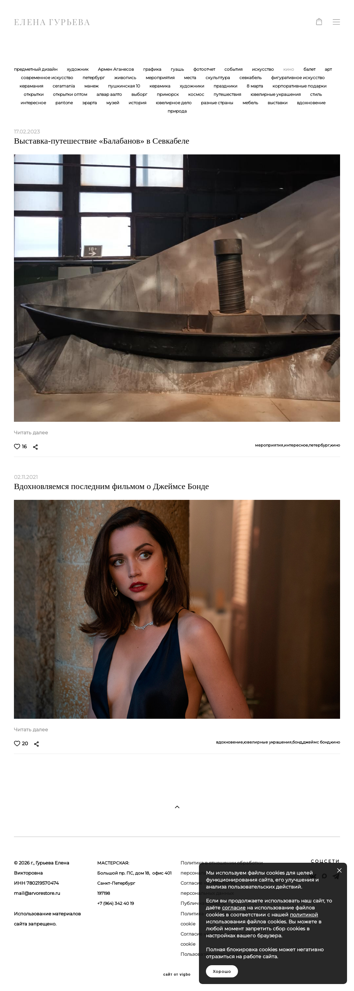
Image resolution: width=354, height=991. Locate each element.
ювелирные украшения (276, 94)
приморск (168, 94)
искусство (263, 69)
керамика (160, 86)
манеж (92, 86)
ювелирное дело (174, 102)
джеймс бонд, (316, 742)
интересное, (296, 445)
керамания (32, 86)
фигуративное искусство (298, 77)
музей (113, 102)
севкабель (251, 77)
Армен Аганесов (116, 69)
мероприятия (161, 77)
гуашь (178, 69)
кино (289, 69)
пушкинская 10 (124, 86)
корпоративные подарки (299, 86)
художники (192, 86)
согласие (234, 908)
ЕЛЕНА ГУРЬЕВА (52, 22)
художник (78, 69)
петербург (94, 77)
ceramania (64, 86)
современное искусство (47, 77)
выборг (139, 94)
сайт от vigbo (177, 974)
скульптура (218, 77)
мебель (251, 102)
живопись (125, 77)
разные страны (217, 102)
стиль (316, 94)
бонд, (297, 742)
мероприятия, (269, 445)
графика (152, 69)
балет (309, 69)
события (234, 69)
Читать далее (31, 432)
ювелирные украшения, (268, 742)
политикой (304, 915)
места (190, 77)
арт (328, 69)
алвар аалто (110, 94)
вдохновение (311, 102)
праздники (226, 86)
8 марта (255, 86)
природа (177, 111)
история (138, 102)
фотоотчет (204, 69)
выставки (278, 102)
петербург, (319, 445)
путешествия (228, 94)
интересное (34, 102)
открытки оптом (70, 94)
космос (196, 94)
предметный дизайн (36, 69)
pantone (64, 102)
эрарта (90, 102)
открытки (34, 94)
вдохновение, (230, 742)
